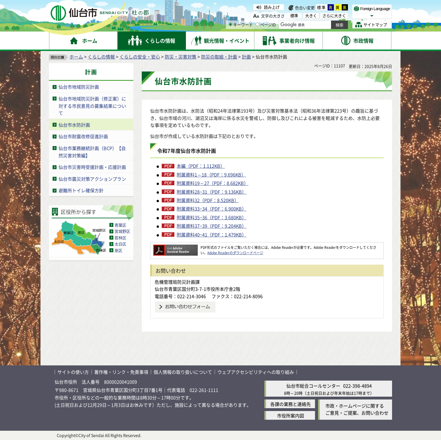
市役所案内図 (290, 415)
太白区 (120, 244)
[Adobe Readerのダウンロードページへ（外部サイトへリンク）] (175, 247)
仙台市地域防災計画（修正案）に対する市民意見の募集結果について (92, 105)
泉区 (118, 250)
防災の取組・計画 (219, 56)
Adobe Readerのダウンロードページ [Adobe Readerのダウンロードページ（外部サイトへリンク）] (235, 252)
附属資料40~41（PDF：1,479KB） (211, 234)
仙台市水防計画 (74, 124)
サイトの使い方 (73, 371)
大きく (311, 15)
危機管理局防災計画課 (177, 281)
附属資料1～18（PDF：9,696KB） (211, 174)
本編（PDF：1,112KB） (201, 166)
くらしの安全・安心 (140, 56)
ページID (266, 24)
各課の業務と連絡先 (290, 404)
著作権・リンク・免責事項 (121, 371)
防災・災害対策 (180, 56)
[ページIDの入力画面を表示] (257, 24)
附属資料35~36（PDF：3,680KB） (211, 217)
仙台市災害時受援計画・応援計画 (92, 167)
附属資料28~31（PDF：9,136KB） (211, 192)
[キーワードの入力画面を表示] (230, 24)
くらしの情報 (101, 56)
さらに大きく (334, 15)
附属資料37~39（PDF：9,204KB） (211, 226)
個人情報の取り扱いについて (183, 371)
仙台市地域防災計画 (78, 86)
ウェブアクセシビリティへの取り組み (255, 371)
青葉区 (120, 225)
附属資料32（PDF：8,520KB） (208, 200)
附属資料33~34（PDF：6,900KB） (211, 209)
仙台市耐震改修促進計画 (83, 136)
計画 (246, 56)
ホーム (76, 56)
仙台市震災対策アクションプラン (92, 178)
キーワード (241, 24)
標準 (321, 7)
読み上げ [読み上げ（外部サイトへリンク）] (272, 7)
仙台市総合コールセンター (313, 385)
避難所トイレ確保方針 (81, 190)
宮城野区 (122, 231)
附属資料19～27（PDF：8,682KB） (212, 183)
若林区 (120, 237)
